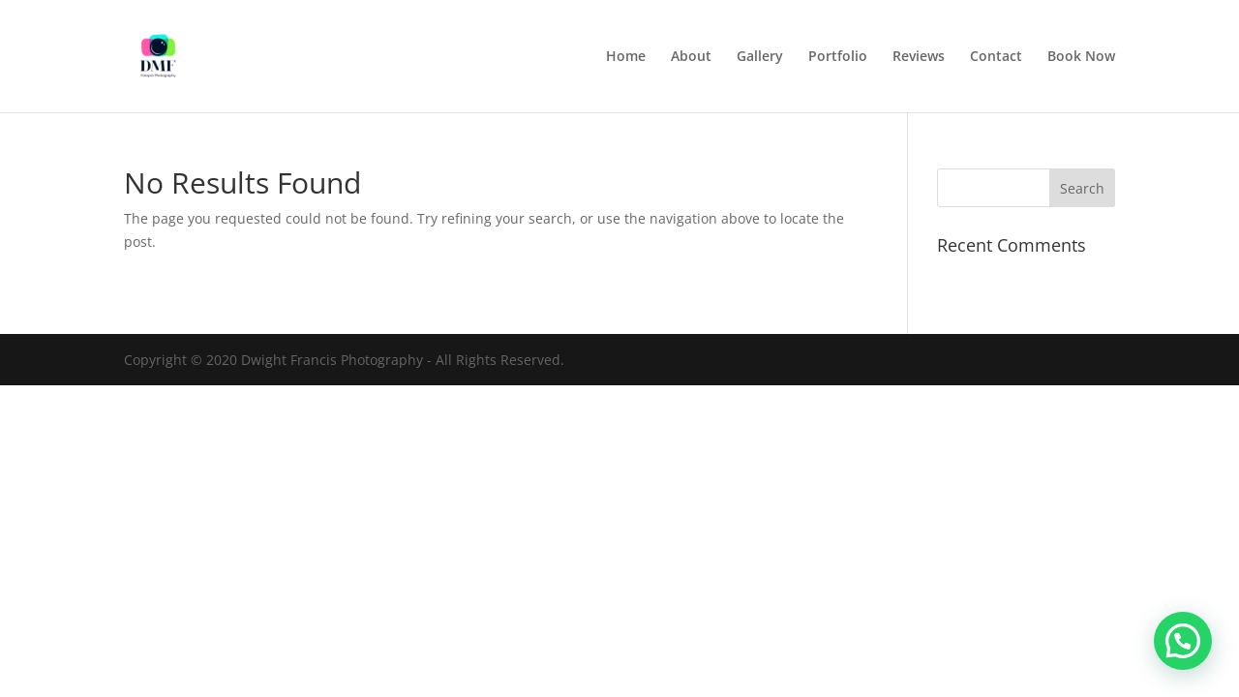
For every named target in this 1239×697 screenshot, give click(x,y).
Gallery (760, 57)
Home (626, 57)
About (691, 57)
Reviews (918, 57)
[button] (1183, 641)
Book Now (1081, 57)
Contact (996, 57)
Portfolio (837, 57)
